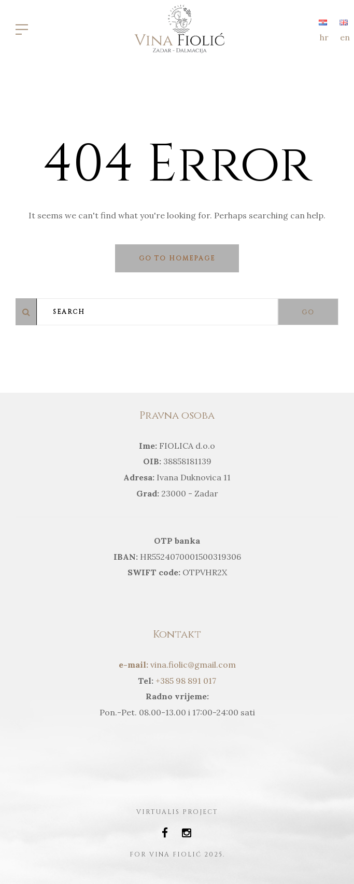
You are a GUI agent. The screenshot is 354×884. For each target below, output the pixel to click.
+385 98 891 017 (184, 680)
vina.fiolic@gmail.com (177, 664)
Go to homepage (177, 258)
